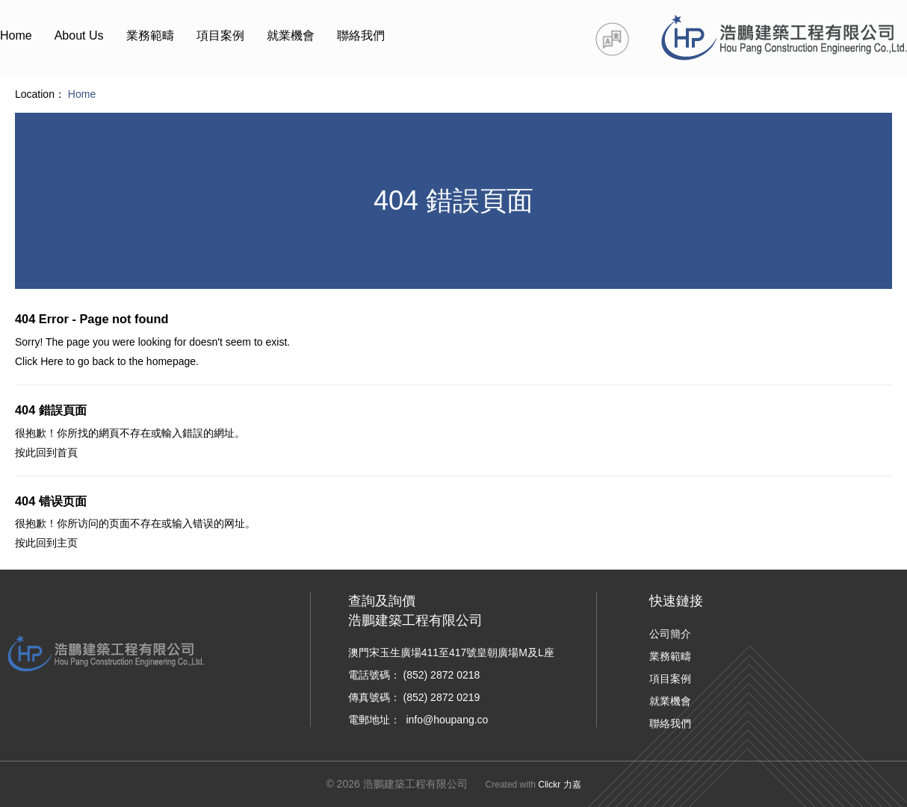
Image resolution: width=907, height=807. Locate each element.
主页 (67, 543)
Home (16, 35)
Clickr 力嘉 (559, 784)
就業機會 (291, 35)
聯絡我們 (361, 35)
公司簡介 (670, 634)
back (103, 361)
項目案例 (220, 35)
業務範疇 (150, 35)
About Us (79, 35)
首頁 (67, 452)
